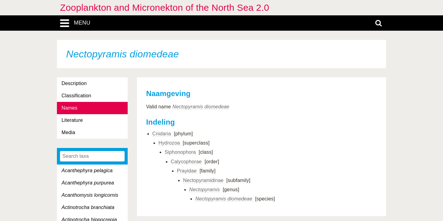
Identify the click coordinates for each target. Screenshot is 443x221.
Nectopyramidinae (204, 180)
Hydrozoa (169, 142)
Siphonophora (181, 152)
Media (68, 132)
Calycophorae (187, 161)
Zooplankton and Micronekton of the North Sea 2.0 (164, 7)
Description (74, 83)
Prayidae (187, 170)
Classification (76, 95)
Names (69, 107)
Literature (72, 120)
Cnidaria (162, 133)
